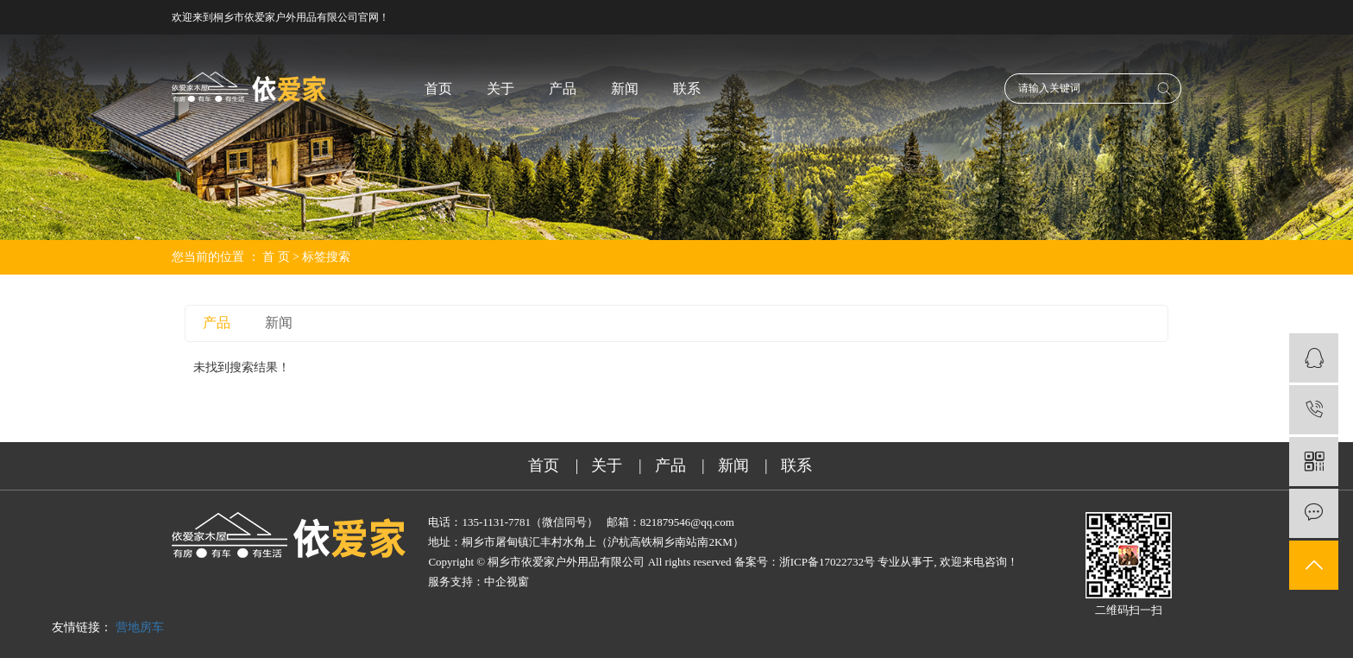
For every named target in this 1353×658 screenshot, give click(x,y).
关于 (500, 88)
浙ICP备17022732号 (827, 561)
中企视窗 (506, 581)
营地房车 (140, 627)
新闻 (625, 88)
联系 (687, 88)
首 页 (276, 256)
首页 (438, 88)
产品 (562, 88)
